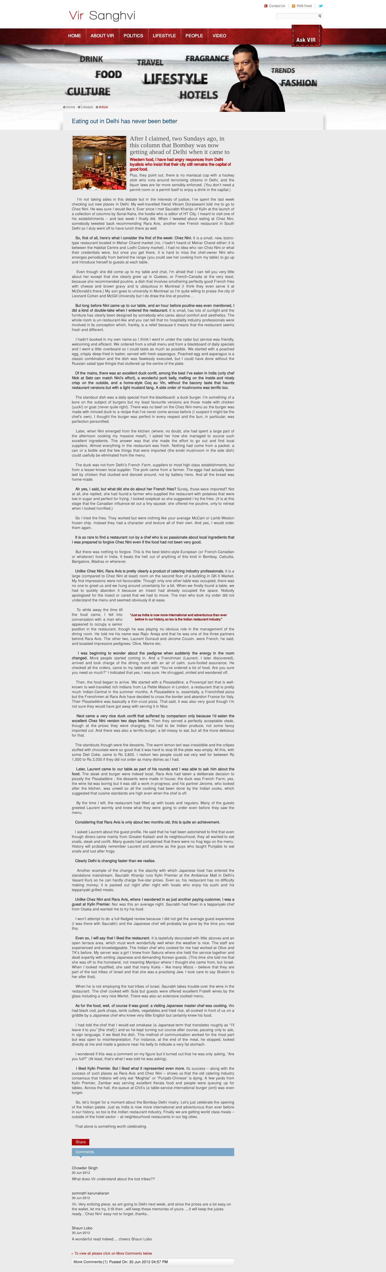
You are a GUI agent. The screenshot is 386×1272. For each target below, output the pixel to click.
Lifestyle (164, 36)
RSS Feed (302, 6)
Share (81, 1142)
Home (74, 36)
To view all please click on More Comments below (113, 1253)
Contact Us (274, 6)
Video (219, 36)
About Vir (102, 36)
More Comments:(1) (90, 1262)
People (194, 36)
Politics (133, 36)
